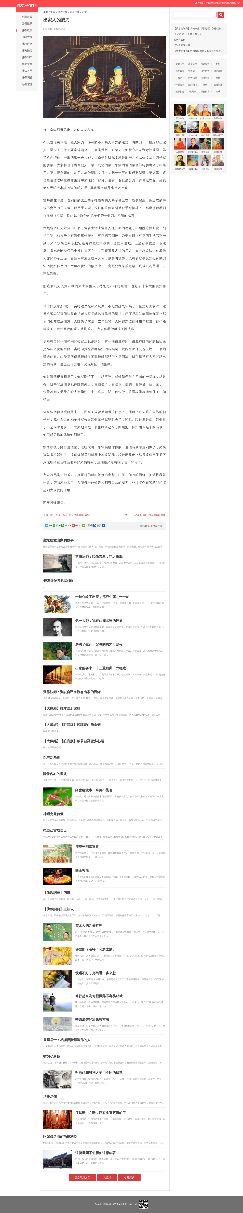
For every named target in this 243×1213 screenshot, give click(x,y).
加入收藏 (199, 3)
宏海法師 (74, 12)
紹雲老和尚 (193, 162)
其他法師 (193, 129)
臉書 (97, 525)
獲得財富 (205, 91)
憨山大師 (205, 129)
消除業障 (218, 71)
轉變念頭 (180, 85)
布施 (218, 78)
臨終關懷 (192, 85)
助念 (218, 64)
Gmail (77, 525)
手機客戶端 (156, 526)
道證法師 (218, 162)
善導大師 (193, 112)
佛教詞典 (27, 57)
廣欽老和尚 (218, 129)
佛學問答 (27, 77)
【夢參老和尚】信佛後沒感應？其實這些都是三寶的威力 (203, 50)
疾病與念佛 (179, 39)
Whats (66, 525)
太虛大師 (205, 162)
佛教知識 (27, 50)
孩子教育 (180, 91)
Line (56, 525)
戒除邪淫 (205, 78)
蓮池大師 (180, 129)
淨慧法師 (205, 145)
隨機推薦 (27, 23)
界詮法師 (180, 112)
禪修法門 (192, 64)
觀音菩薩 (180, 71)
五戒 (218, 91)
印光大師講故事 (182, 45)
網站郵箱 (145, 526)
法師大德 (27, 37)
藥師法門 (180, 64)
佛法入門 (27, 70)
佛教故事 (27, 30)
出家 (180, 78)
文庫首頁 (27, 16)
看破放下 (192, 71)
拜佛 (205, 85)
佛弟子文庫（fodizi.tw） (127, 1204)
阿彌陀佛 (27, 84)
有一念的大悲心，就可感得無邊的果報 (70, 515)
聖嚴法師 (218, 112)
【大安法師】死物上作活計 (188, 34)
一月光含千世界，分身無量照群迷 (147, 515)
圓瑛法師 (218, 145)
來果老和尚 (180, 162)
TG (48, 525)
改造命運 (218, 85)
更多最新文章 (82, 1177)
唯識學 (192, 91)
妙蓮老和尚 (205, 112)
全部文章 (27, 64)
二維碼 (87, 525)
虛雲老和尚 (193, 145)
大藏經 (107, 1177)
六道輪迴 (205, 64)
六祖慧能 (180, 145)
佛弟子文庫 (49, 12)
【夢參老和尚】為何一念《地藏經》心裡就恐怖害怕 (201, 28)
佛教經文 (27, 43)
